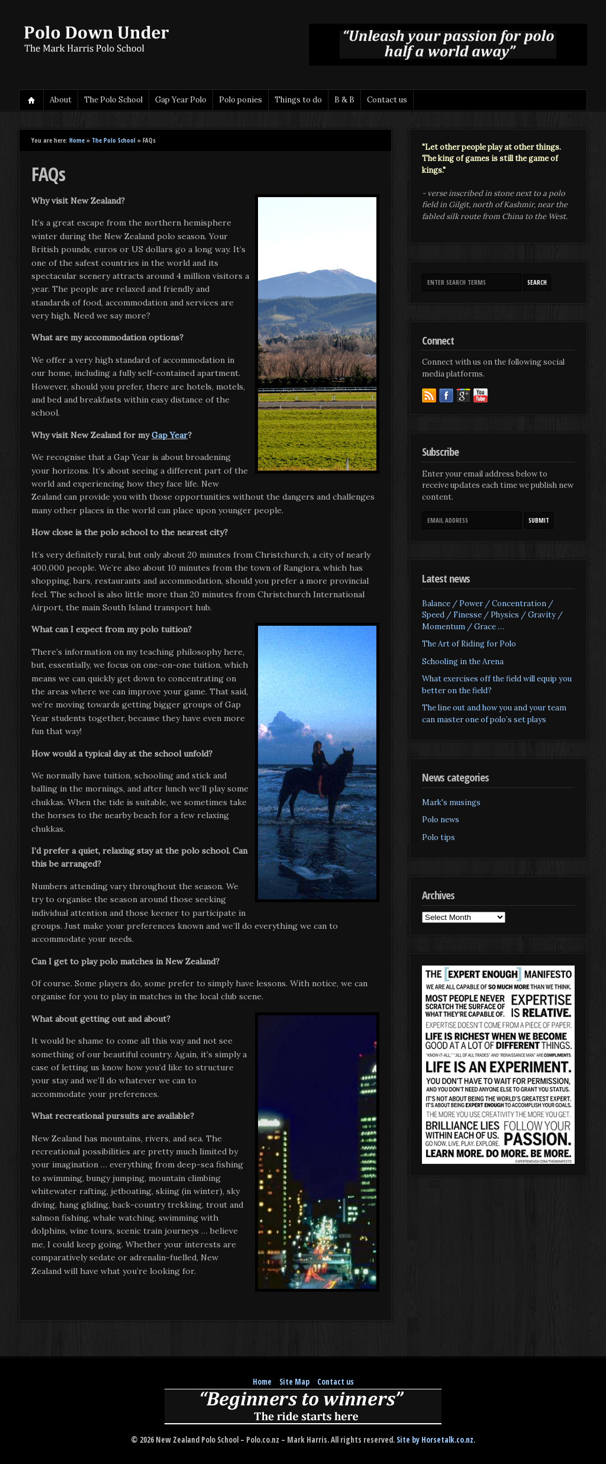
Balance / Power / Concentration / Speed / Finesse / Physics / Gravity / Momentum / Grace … (492, 615)
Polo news (440, 820)
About (61, 100)
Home (32, 100)
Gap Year (170, 435)
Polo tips (438, 837)
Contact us (387, 100)
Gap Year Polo (181, 100)
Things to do (298, 100)
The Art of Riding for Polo (469, 644)
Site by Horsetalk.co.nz (435, 1439)
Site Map (294, 1381)
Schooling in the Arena (463, 662)
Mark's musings (451, 802)
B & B (344, 100)
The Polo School (113, 100)
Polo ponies (240, 100)
